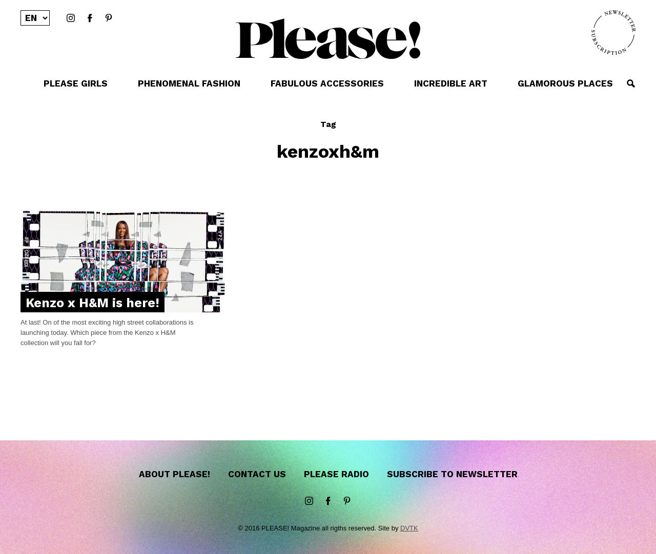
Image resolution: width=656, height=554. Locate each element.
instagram (70, 18)
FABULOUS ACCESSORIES (327, 83)
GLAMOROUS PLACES (565, 83)
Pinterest (108, 18)
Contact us (257, 474)
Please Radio (336, 474)
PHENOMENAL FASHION (189, 83)
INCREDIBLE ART (450, 83)
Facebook (89, 18)
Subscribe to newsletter (452, 474)
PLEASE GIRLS (76, 83)
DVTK (409, 528)
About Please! (174, 474)
